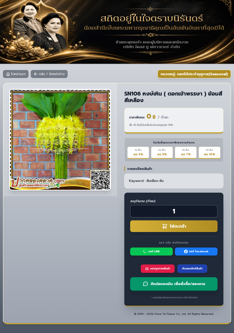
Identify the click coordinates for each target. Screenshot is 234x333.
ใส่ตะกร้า (174, 226)
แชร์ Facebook (196, 251)
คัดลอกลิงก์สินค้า (192, 268)
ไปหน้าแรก (16, 74)
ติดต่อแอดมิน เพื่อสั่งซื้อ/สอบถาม (174, 284)
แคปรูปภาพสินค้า (157, 268)
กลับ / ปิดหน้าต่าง (49, 74)
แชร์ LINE (151, 251)
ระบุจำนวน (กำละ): (143, 201)
